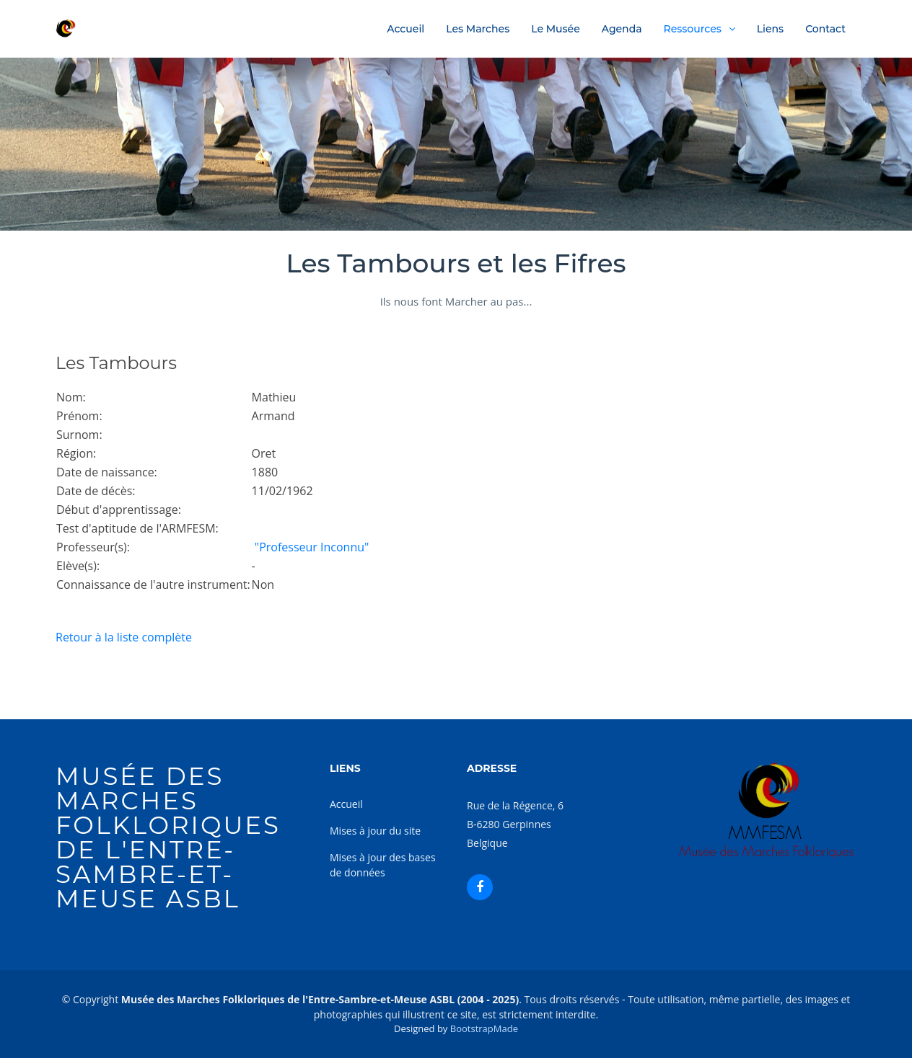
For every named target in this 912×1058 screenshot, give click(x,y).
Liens (770, 28)
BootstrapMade (484, 1028)
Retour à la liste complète (124, 637)
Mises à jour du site (375, 830)
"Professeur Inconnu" (310, 547)
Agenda (622, 28)
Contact (825, 28)
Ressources (693, 28)
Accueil (405, 28)
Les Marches (477, 28)
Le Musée (555, 28)
